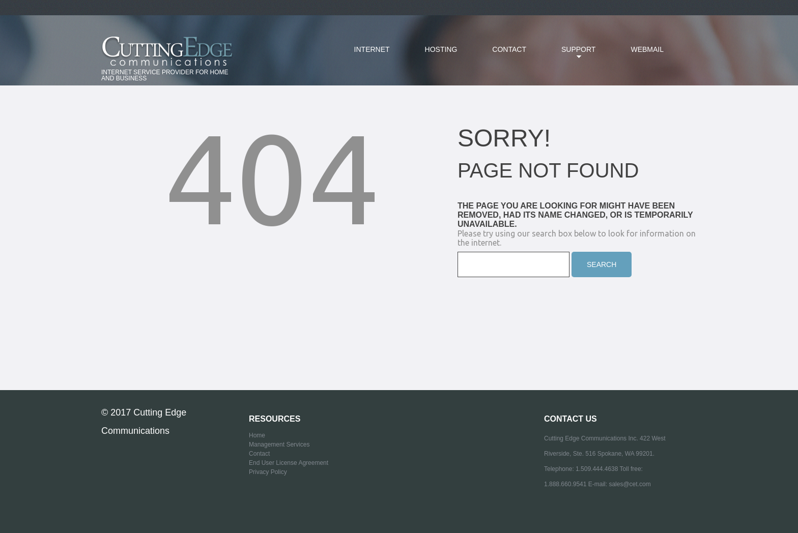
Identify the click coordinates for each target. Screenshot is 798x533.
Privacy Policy (268, 472)
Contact (509, 49)
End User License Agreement (288, 462)
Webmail (647, 49)
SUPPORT (570, 55)
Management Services (279, 444)
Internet (372, 49)
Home (257, 435)
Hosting (441, 49)
